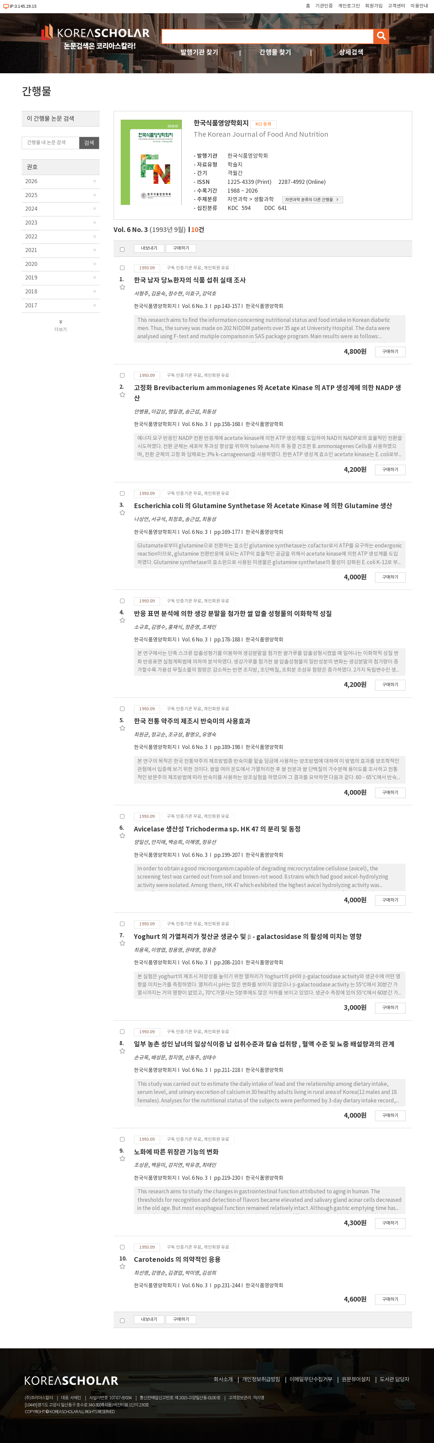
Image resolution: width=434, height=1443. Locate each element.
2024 (31, 209)
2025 (31, 195)
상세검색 (351, 52)
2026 (31, 181)
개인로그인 (349, 6)
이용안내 (419, 6)
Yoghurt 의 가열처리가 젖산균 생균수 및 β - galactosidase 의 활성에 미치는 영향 (248, 937)
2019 (31, 278)
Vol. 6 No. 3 (195, 306)
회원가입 (374, 6)
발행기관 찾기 (199, 52)
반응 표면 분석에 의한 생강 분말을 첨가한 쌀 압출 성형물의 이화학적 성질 (233, 614)
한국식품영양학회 (248, 156)
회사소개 (223, 1380)
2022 (31, 237)
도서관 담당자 (394, 1380)
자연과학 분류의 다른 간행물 (311, 200)
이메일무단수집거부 (311, 1380)
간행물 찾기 (275, 52)
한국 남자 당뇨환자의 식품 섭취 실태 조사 (190, 280)
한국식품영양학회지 (155, 306)
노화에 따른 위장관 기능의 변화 (176, 1152)
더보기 (61, 326)
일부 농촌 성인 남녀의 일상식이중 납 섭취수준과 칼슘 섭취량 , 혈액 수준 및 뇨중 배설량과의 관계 (264, 1044)
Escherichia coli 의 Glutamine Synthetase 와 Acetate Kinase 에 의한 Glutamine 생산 (263, 506)
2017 (31, 306)
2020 (31, 264)
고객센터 (397, 6)
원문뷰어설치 (356, 1380)
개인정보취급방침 (261, 1380)
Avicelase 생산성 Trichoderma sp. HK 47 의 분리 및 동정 (217, 829)
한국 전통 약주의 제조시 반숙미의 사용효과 (192, 721)
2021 (31, 250)
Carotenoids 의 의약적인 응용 (177, 1260)
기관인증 (324, 6)
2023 (31, 223)
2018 (31, 292)
